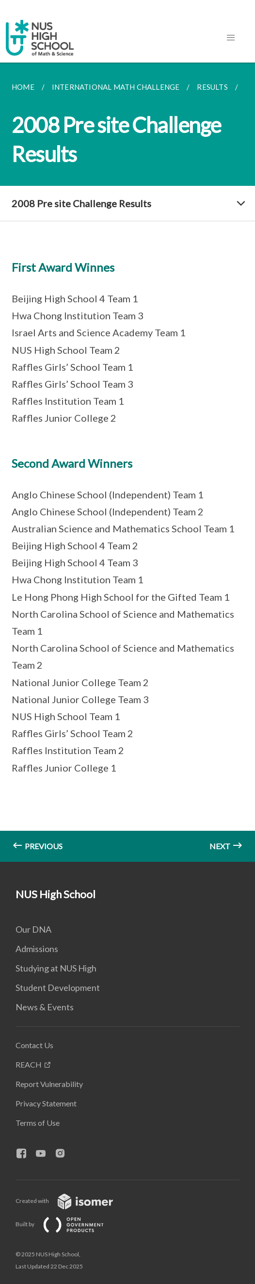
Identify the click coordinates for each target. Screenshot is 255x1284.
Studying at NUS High (56, 968)
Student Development (58, 987)
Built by (67, 1224)
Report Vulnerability (49, 1083)
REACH (29, 1064)
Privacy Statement (46, 1103)
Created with (72, 1200)
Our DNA (33, 929)
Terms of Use (38, 1122)
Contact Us (34, 1045)
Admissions (37, 948)
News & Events (45, 1007)
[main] (127, 462)
